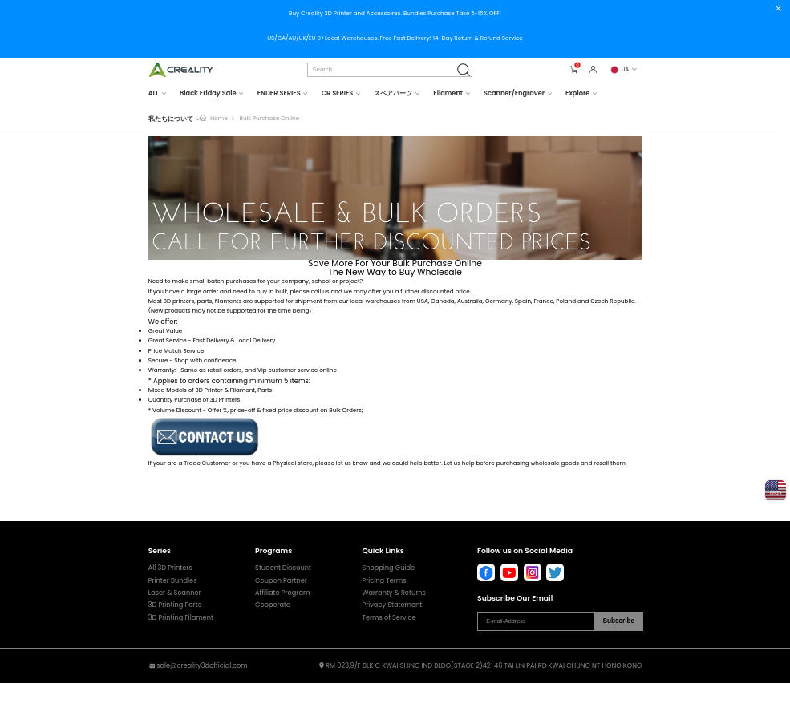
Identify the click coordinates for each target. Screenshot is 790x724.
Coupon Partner (281, 580)
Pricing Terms (384, 580)
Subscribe (618, 621)
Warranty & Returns (393, 593)
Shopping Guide (388, 568)
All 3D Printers (170, 568)
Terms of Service (388, 617)
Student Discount (283, 568)
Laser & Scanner (174, 593)
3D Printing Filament (180, 617)
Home (218, 118)
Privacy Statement (392, 605)
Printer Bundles (172, 580)
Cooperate (272, 605)
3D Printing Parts (174, 605)
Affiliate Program (282, 593)
